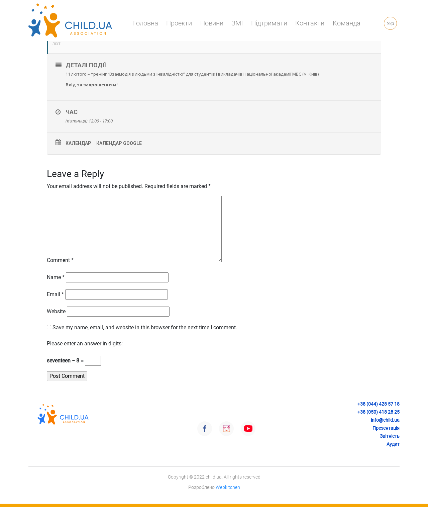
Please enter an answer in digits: (85, 343)
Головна (145, 23)
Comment (60, 260)
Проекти (179, 23)
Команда (346, 23)
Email (55, 294)
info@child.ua (385, 420)
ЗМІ (237, 23)
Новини (211, 23)
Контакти (309, 23)
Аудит (393, 444)
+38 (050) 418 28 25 (378, 412)
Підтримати (269, 23)
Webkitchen (228, 487)
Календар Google (119, 143)
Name (56, 277)
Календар (78, 143)
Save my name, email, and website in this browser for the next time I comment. (144, 327)
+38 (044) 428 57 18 (378, 404)
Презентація (386, 428)
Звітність (390, 436)
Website (56, 311)
